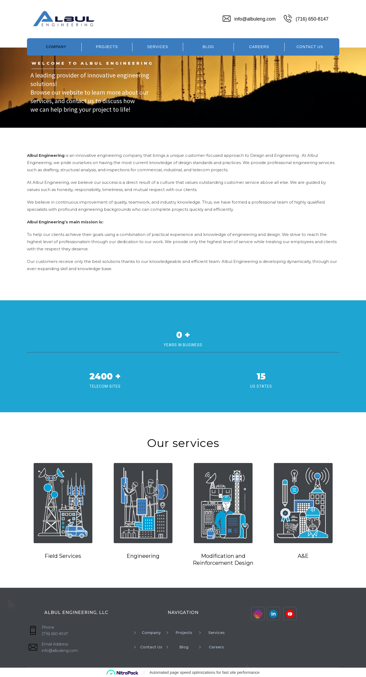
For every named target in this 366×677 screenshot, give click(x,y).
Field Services (63, 556)
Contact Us (310, 47)
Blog (208, 47)
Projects (107, 47)
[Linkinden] (273, 613)
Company (56, 47)
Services (157, 47)
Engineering (143, 556)
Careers (259, 47)
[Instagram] (258, 613)
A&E (303, 556)
